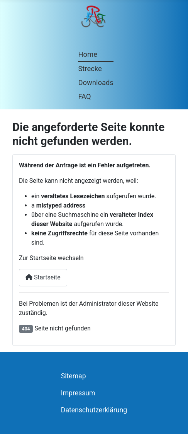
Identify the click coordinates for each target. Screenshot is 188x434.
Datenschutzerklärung (94, 410)
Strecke (90, 69)
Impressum (78, 393)
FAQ (84, 96)
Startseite (43, 277)
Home (87, 54)
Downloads (95, 82)
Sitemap (73, 376)
